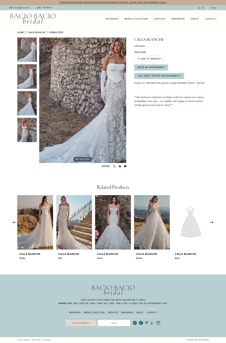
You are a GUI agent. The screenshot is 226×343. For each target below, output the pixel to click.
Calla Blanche (36, 32)
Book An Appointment (152, 67)
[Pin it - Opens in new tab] (120, 166)
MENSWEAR (127, 312)
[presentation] (35, 222)
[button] (214, 7)
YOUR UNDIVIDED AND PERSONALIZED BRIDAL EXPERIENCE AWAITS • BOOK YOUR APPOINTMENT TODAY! (113, 2)
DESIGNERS (75, 312)
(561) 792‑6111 (88, 300)
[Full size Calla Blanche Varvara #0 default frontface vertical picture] (82, 100)
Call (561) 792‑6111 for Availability (160, 76)
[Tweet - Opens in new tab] (114, 166)
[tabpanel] (27, 51)
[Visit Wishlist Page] (202, 7)
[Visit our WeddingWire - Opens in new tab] (159, 323)
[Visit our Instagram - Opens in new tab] (136, 323)
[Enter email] (80, 323)
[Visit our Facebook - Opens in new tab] (142, 323)
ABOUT (139, 312)
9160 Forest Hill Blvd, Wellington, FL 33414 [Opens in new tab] (121, 300)
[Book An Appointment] (19, 7)
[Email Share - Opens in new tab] (125, 166)
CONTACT (152, 312)
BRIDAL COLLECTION (94, 312)
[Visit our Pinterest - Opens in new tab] (147, 323)
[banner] (32, 19)
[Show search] (199, 7)
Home (20, 32)
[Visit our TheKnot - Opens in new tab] (153, 323)
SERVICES (113, 312)
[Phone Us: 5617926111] (44, 7)
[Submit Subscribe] (114, 323)
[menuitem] (19, 7)
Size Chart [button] (140, 52)
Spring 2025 (56, 32)
